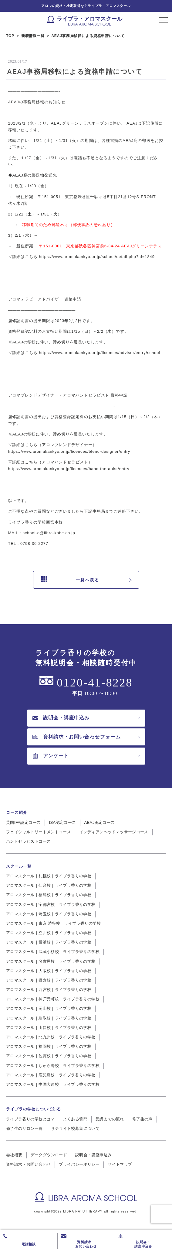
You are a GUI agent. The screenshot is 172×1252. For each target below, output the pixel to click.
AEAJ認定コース (99, 822)
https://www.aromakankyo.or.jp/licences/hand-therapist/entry (69, 468)
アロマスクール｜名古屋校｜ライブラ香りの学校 (51, 961)
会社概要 (14, 1155)
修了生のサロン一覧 (24, 1128)
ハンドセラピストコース (28, 841)
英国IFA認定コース (23, 822)
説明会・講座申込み (60, 717)
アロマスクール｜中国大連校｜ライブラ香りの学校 (52, 1084)
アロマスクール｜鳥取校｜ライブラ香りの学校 (48, 1018)
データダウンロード (49, 1155)
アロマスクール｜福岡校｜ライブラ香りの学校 (48, 1046)
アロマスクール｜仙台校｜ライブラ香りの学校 (48, 885)
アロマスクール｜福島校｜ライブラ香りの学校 (48, 895)
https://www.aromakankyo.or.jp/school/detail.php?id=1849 (96, 256)
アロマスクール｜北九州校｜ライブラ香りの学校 (51, 1037)
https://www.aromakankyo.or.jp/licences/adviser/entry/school (99, 352)
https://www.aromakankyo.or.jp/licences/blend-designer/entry (69, 451)
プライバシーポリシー (79, 1164)
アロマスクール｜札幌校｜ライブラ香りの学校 (48, 876)
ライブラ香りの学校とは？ (30, 1119)
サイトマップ (120, 1164)
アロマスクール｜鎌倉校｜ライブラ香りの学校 (48, 980)
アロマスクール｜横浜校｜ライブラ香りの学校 (48, 942)
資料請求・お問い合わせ (28, 1164)
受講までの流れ (110, 1119)
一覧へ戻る (70, 579)
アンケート (50, 756)
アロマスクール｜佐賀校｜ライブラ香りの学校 (48, 1056)
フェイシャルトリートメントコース (38, 832)
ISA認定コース (62, 822)
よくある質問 (75, 1119)
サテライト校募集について (75, 1128)
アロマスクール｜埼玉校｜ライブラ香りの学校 (48, 914)
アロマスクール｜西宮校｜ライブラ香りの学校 (48, 989)
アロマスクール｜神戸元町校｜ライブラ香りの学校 (52, 999)
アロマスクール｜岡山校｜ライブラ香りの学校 (48, 1008)
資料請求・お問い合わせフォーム (76, 736)
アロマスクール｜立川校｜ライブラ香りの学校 (48, 932)
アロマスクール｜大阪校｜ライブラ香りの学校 (48, 970)
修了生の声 (142, 1119)
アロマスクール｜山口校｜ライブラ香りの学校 (48, 1027)
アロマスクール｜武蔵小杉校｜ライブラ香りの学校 (52, 951)
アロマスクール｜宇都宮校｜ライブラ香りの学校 (51, 904)
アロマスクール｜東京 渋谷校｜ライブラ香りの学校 (53, 923)
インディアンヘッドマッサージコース (113, 832)
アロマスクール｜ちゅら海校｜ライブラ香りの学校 (52, 1065)
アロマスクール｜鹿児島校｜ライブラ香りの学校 (51, 1075)
